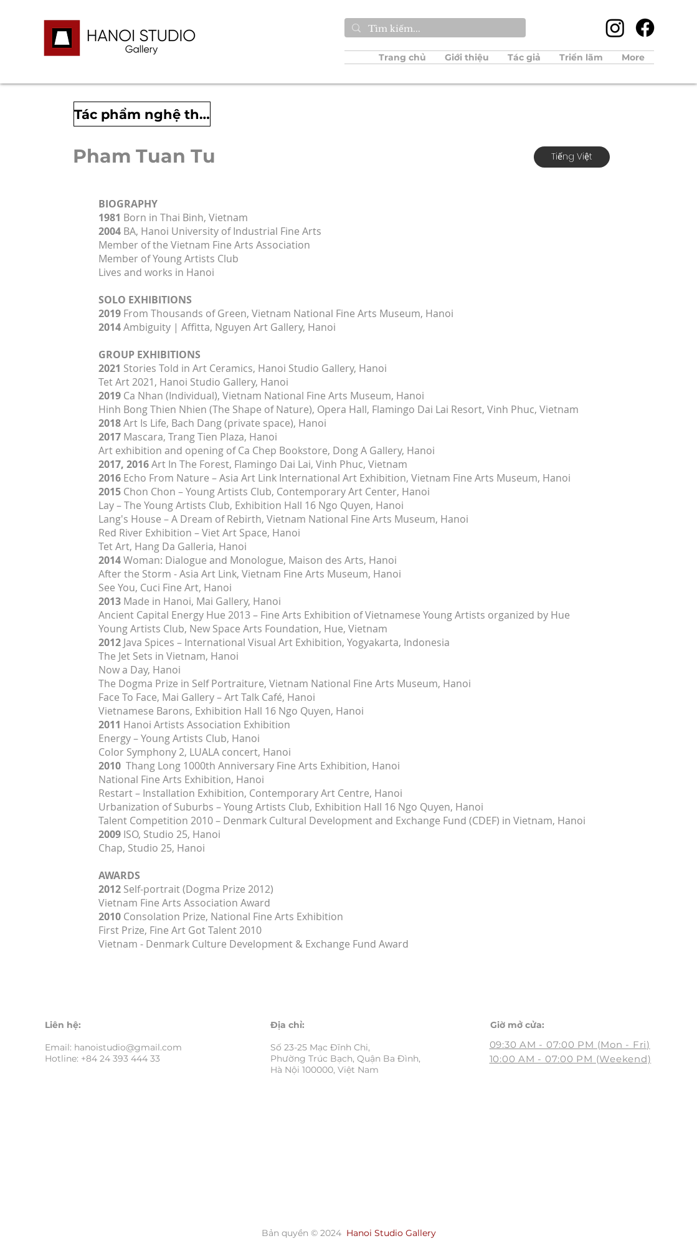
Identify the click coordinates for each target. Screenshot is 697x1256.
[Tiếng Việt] (572, 157)
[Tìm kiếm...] (434, 29)
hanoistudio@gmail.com (128, 1047)
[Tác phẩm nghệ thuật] (142, 114)
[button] (524, 57)
